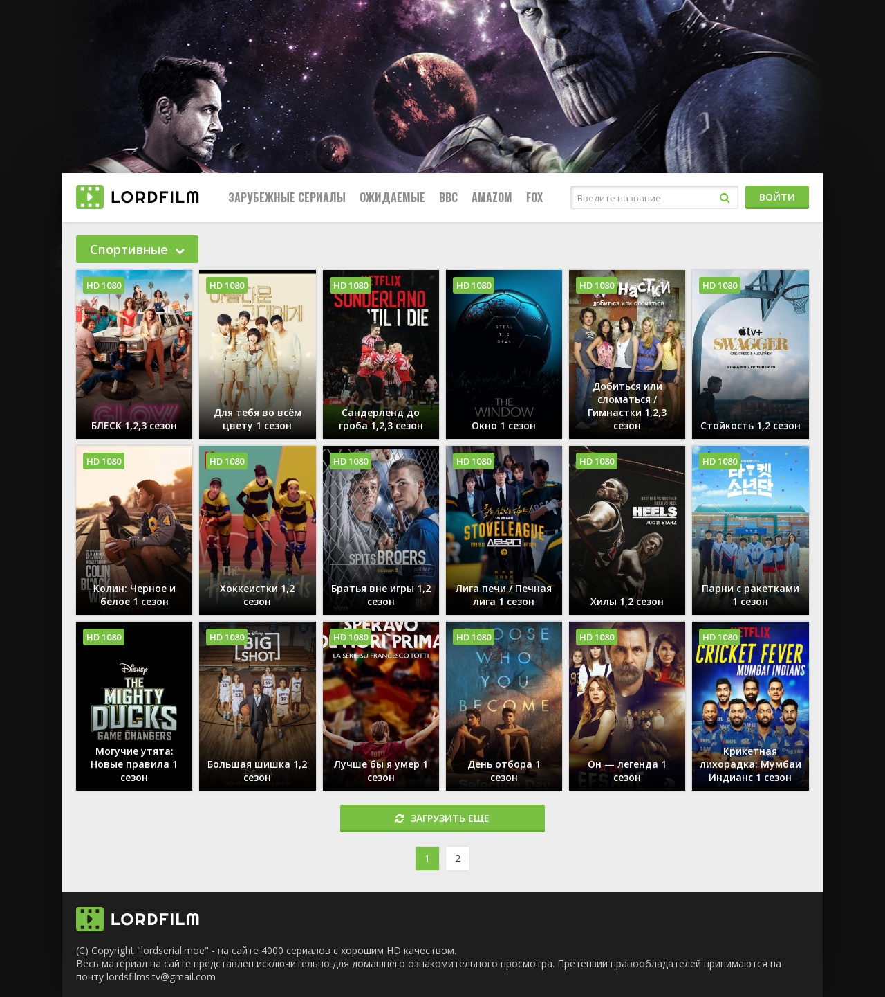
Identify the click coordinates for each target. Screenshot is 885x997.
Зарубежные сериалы (287, 197)
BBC (448, 197)
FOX (534, 197)
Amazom (492, 197)
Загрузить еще (442, 818)
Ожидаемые (392, 197)
